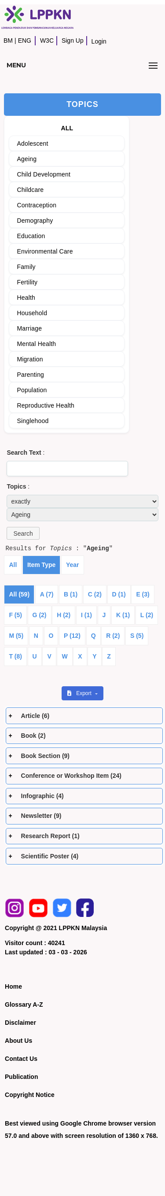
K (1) (123, 614)
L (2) (146, 614)
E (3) (142, 594)
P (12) (72, 635)
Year (72, 564)
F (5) (15, 614)
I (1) (86, 614)
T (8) (15, 656)
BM (8, 40)
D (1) (119, 594)
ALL (67, 128)
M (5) (16, 635)
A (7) (47, 594)
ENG (24, 40)
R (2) (113, 635)
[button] (23, 533)
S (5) (136, 635)
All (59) (19, 594)
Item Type (41, 564)
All (13, 564)
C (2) (95, 594)
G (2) (40, 614)
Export (80, 693)
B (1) (70, 594)
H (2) (63, 614)
